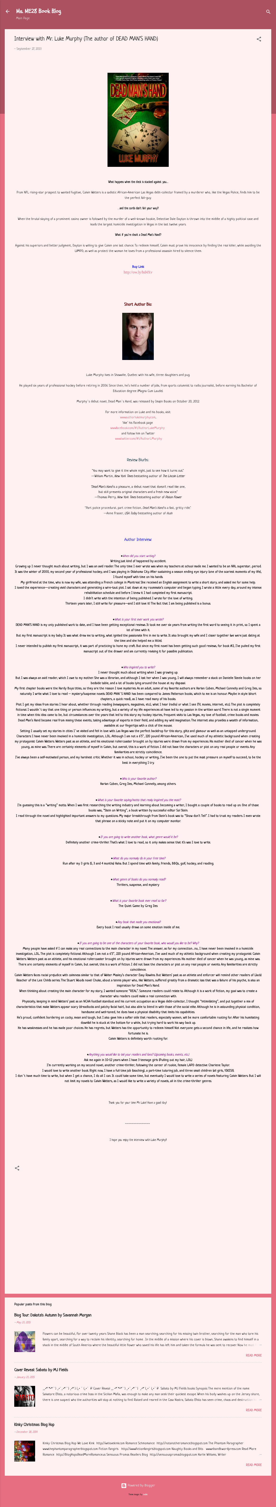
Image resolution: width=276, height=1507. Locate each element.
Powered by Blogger (138, 1485)
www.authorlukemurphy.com (137, 417)
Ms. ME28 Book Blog (38, 11)
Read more (254, 1355)
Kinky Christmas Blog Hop (34, 1425)
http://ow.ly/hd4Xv (138, 272)
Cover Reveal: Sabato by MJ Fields (41, 1370)
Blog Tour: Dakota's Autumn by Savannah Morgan (52, 1315)
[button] (259, 40)
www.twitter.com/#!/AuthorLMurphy (138, 439)
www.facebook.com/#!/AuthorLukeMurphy (137, 428)
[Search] (268, 13)
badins (145, 1494)
